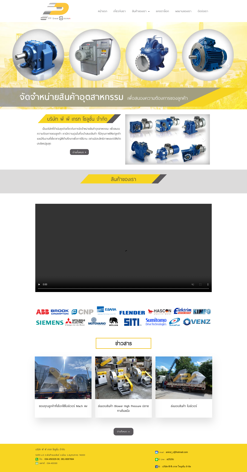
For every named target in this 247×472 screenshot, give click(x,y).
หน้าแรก (102, 11)
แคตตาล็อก (162, 11)
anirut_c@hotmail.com (177, 452)
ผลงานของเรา (183, 11)
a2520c (170, 459)
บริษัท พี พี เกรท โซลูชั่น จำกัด (176, 466)
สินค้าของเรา (141, 11)
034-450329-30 (52, 459)
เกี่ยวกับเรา (119, 11)
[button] (18, 65)
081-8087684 (67, 459)
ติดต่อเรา (203, 11)
